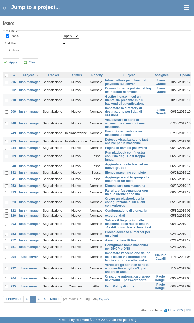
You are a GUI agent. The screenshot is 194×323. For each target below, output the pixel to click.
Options (14, 50)
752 (13, 240)
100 (106, 299)
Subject (129, 75)
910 (13, 100)
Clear (32, 62)
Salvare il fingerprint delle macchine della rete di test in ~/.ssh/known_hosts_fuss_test (128, 224)
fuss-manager (29, 82)
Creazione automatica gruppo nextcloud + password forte (127, 278)
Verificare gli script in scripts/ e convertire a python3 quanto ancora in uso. (128, 268)
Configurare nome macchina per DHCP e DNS (126, 246)
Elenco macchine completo (125, 172)
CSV (180, 310)
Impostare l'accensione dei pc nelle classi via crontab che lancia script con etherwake (127, 256)
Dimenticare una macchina (125, 186)
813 (13, 192)
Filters (13, 30)
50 (100, 299)
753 (13, 234)
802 (13, 90)
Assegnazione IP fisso (122, 240)
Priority (97, 75)
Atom (171, 310)
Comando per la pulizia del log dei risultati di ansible (128, 90)
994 (13, 257)
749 (13, 133)
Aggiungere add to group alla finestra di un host (127, 179)
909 (13, 111)
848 (13, 123)
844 (13, 148)
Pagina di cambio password (126, 148)
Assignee (162, 75)
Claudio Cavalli (160, 256)
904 (13, 278)
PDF (188, 310)
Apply (13, 62)
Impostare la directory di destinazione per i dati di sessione (123, 111)
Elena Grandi (161, 82)
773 (13, 141)
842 (13, 172)
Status (14, 35)
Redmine (82, 320)
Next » (55, 299)
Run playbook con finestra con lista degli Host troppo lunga (125, 156)
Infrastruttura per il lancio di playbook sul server (126, 82)
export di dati (115, 215)
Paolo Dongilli (160, 278)
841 (13, 179)
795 (13, 286)
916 (13, 82)
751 (13, 247)
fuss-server (29, 257)
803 (13, 224)
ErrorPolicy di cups (119, 286)
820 (13, 215)
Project (28, 75)
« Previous (13, 299)
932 (13, 268)
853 (13, 186)
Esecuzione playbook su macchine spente (123, 133)
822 (13, 210)
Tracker (53, 75)
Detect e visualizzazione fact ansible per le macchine (126, 141)
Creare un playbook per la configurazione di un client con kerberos (125, 202)
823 (13, 202)
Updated (186, 75)
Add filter (10, 43)
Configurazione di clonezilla (126, 210)
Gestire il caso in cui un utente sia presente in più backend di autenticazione (125, 100)
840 (13, 166)
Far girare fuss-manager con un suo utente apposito (126, 192)
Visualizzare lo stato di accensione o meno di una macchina (125, 123)
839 (13, 156)
